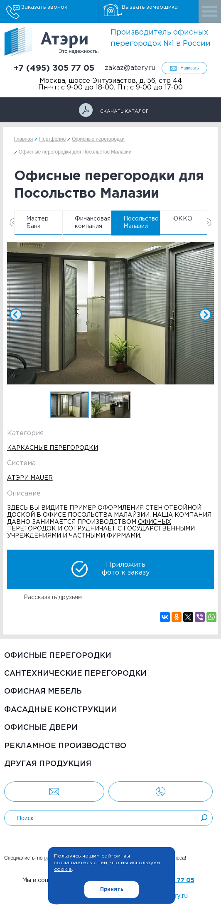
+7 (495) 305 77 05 (54, 68)
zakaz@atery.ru (130, 68)
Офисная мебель (43, 691)
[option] (110, 314)
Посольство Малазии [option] (141, 222)
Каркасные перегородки (52, 448)
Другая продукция (47, 764)
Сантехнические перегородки (75, 673)
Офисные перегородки (57, 655)
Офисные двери (41, 727)
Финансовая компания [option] (92, 222)
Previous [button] (12, 222)
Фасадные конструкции (60, 709)
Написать (190, 68)
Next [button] (209, 222)
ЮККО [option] (182, 218)
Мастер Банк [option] (37, 222)
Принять (111, 889)
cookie (63, 869)
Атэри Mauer (30, 478)
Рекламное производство (65, 746)
